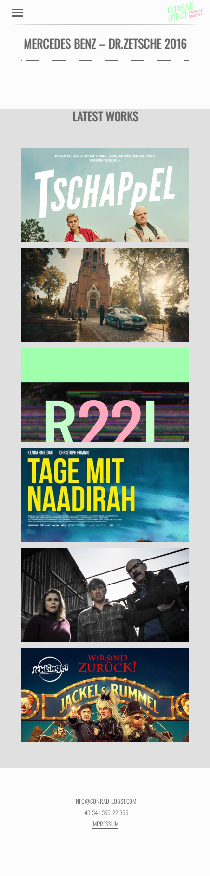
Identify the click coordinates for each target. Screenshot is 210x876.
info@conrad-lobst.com (105, 801)
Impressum (105, 823)
